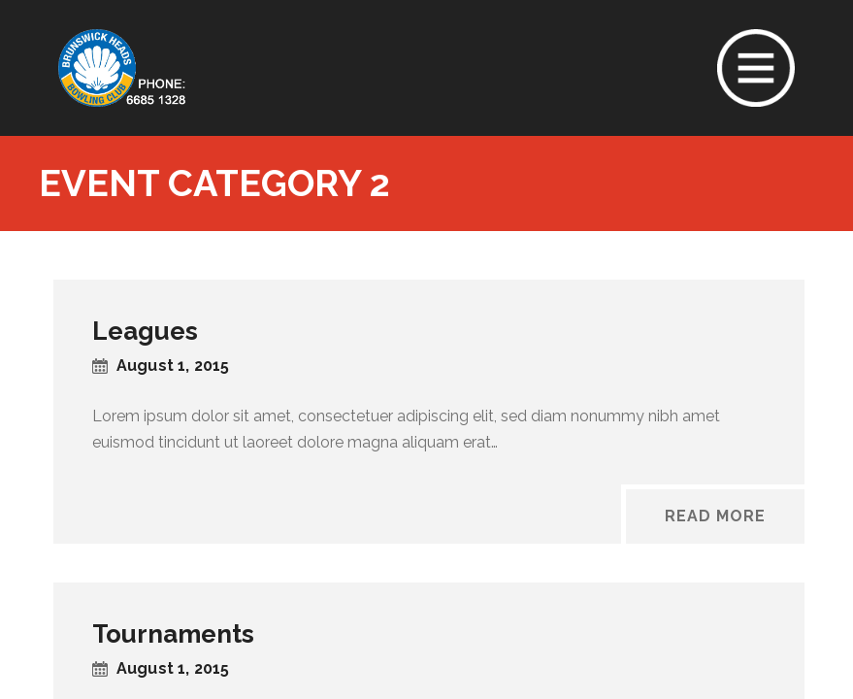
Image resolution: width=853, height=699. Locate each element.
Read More (715, 516)
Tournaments (173, 634)
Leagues (145, 331)
